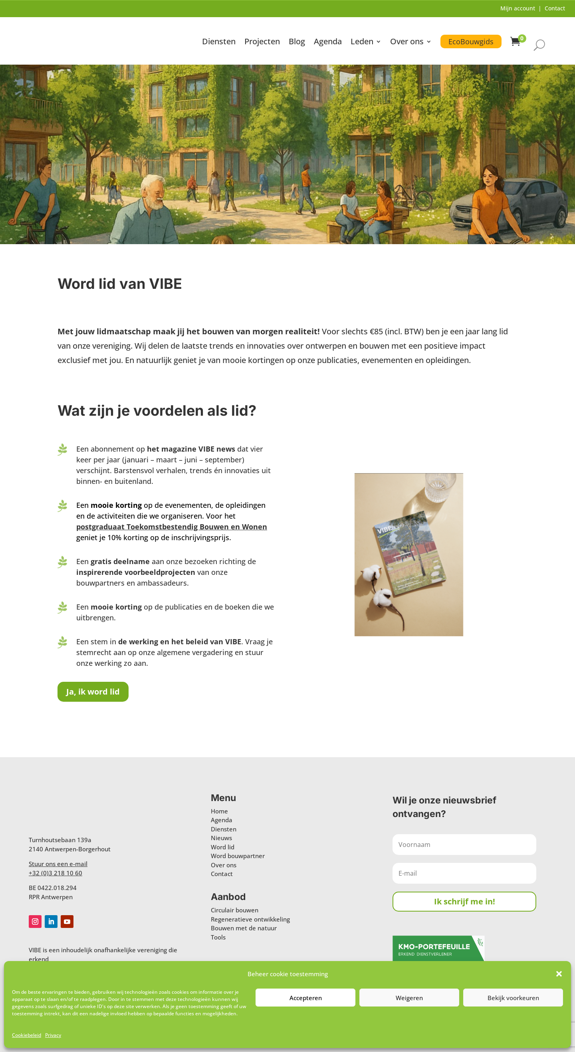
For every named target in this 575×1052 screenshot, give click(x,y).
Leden (362, 43)
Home (219, 811)
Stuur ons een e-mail (58, 864)
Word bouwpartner (238, 856)
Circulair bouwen (234, 910)
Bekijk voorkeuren (513, 998)
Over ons (407, 43)
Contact (555, 8)
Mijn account (517, 8)
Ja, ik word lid (93, 691)
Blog (297, 43)
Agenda (328, 43)
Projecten (262, 43)
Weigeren (409, 998)
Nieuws (221, 838)
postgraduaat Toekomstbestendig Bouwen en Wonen (171, 526)
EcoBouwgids (471, 41)
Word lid (222, 847)
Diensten (219, 43)
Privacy (53, 1035)
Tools (218, 937)
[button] (559, 974)
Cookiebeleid (26, 1035)
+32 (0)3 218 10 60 (55, 873)
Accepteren (305, 998)
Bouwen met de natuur (244, 928)
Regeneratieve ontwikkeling (250, 919)
